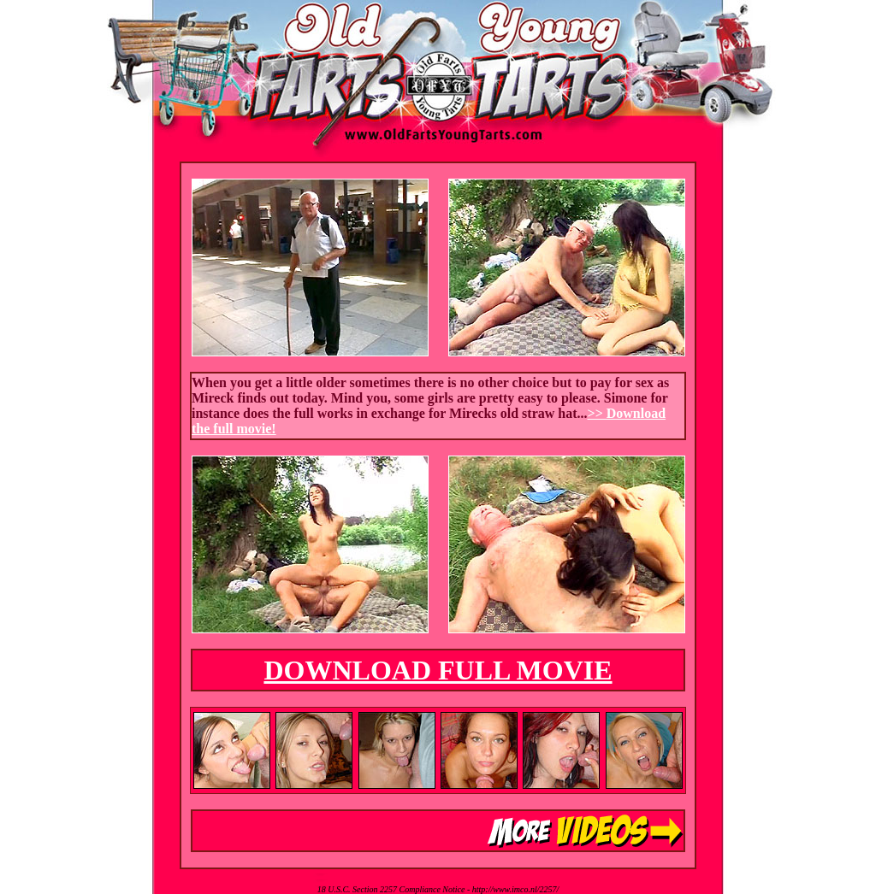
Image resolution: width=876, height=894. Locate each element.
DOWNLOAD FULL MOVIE (437, 670)
